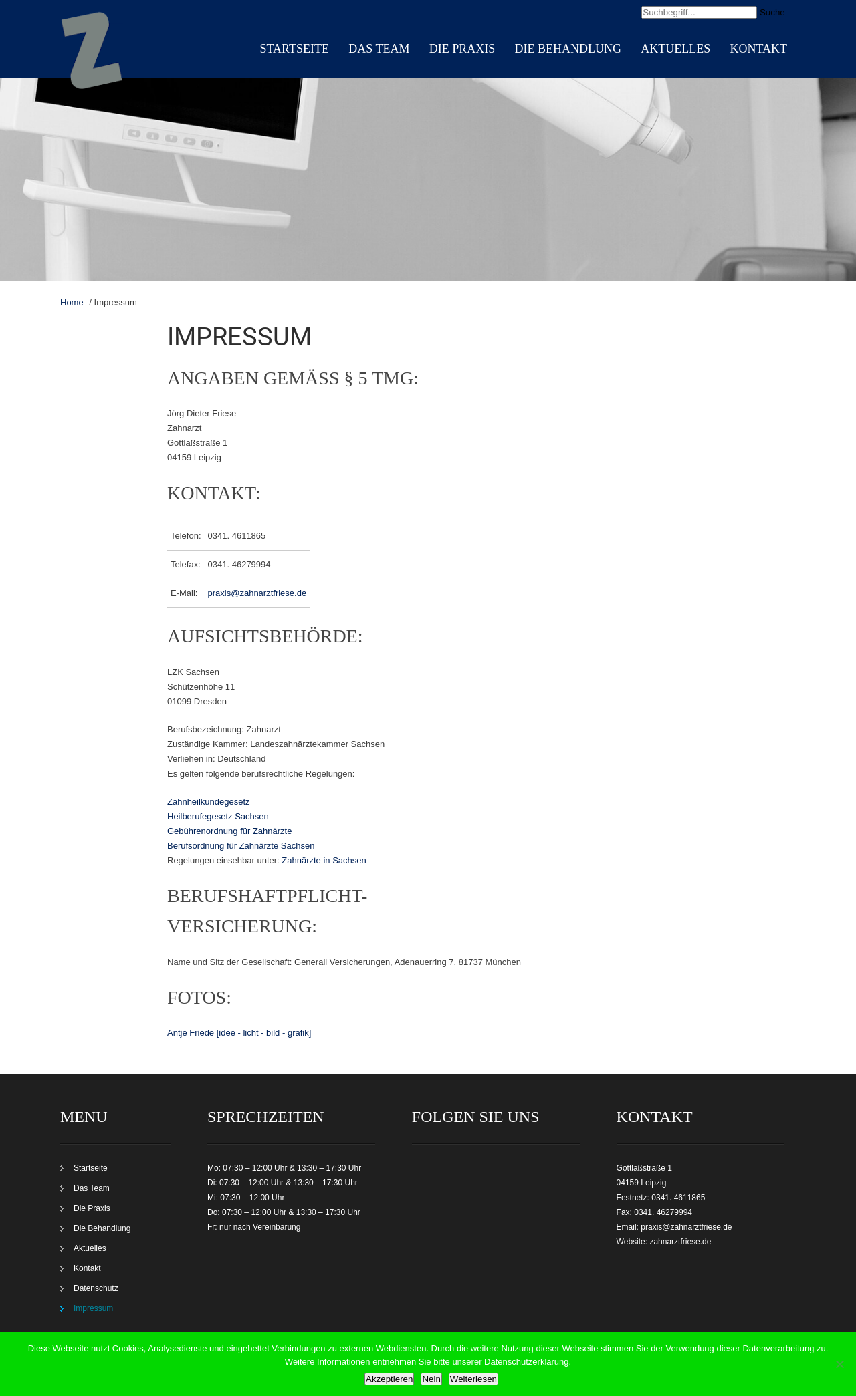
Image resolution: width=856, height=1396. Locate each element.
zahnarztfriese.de (680, 1241)
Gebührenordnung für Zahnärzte (229, 831)
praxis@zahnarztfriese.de (257, 593)
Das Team (378, 48)
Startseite (294, 48)
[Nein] (839, 1364)
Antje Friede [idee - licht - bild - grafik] (239, 1033)
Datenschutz (96, 1288)
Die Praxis (462, 48)
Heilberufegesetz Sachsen (218, 816)
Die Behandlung (567, 48)
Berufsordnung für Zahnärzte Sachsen (240, 846)
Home (72, 302)
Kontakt (758, 48)
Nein (431, 1379)
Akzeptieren (389, 1379)
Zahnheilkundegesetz (208, 802)
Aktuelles (675, 48)
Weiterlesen (473, 1379)
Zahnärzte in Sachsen (324, 860)
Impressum (93, 1308)
